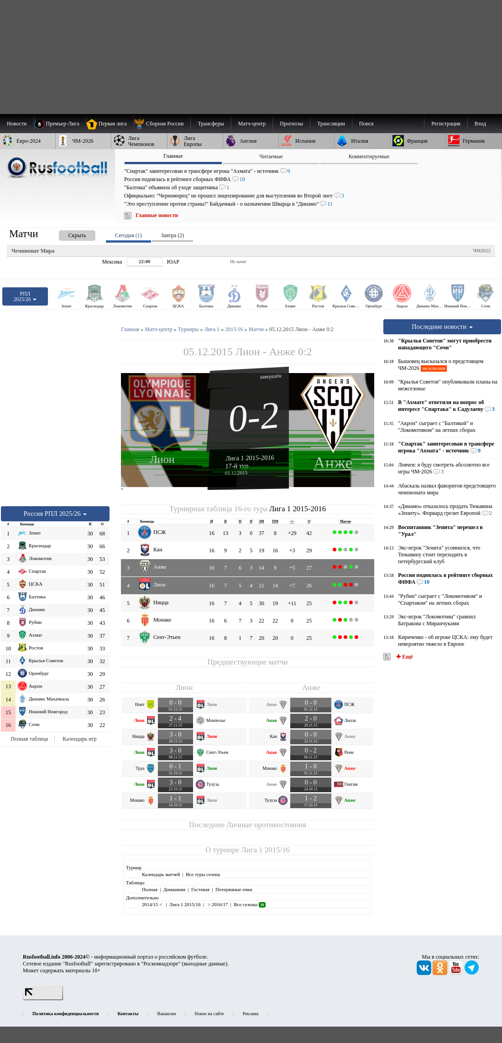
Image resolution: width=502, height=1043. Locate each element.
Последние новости (442, 326)
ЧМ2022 (482, 250)
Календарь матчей (161, 874)
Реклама (251, 1013)
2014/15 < (152, 904)
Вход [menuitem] (480, 123)
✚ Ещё (404, 657)
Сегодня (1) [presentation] (128, 235)
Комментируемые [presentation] (369, 156)
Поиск (366, 123)
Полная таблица (29, 739)
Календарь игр (79, 739)
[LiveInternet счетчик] (43, 998)
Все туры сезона (203, 874)
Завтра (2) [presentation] (172, 235)
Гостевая (200, 889)
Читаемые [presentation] (270, 156)
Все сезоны (249, 904)
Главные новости (157, 215)
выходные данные (205, 963)
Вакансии (166, 1013)
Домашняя (174, 889)
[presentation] (68, 233)
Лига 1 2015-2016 (249, 458)
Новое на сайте (209, 1013)
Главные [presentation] (173, 156)
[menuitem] (162, 123)
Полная (149, 889)
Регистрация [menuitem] (445, 123)
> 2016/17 (217, 904)
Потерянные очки (233, 889)
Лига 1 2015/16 (265, 850)
